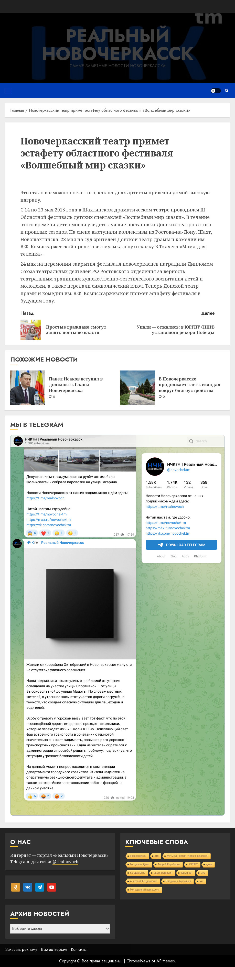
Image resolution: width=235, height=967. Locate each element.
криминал (186, 872)
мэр (203, 872)
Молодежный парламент (144, 889)
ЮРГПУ (193, 864)
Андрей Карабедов (169, 864)
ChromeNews (138, 961)
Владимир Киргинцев (178, 881)
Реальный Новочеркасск (118, 44)
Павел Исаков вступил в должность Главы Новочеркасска (76, 384)
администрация (163, 872)
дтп (157, 855)
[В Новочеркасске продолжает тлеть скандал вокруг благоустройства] (137, 387)
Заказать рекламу (21, 949)
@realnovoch (65, 861)
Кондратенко (137, 872)
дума (209, 864)
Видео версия (54, 949)
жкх (201, 881)
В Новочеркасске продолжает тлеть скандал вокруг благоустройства (189, 384)
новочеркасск (138, 855)
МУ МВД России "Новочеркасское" (187, 855)
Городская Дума (139, 864)
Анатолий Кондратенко (143, 881)
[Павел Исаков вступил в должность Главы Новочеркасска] (27, 387)
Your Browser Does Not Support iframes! (117, 625)
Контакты (79, 949)
